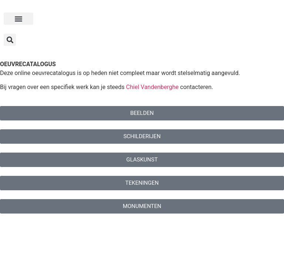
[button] (18, 19)
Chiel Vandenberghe (152, 87)
